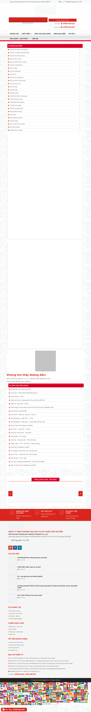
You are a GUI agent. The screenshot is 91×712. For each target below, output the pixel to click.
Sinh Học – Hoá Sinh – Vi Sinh (20, 429)
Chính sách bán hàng (16, 642)
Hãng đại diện (60, 34)
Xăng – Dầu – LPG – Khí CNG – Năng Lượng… (25, 443)
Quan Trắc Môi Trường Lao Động (22, 425)
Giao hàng (13, 629)
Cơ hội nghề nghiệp (16, 618)
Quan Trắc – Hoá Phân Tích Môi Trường (24, 454)
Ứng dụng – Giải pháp (19, 39)
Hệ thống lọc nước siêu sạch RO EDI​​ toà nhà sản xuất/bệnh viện (32, 407)
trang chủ (26, 378)
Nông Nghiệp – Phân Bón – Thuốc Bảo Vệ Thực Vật (28, 422)
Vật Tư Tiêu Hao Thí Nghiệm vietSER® (23, 465)
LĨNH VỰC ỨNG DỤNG (42, 34)
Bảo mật (12, 634)
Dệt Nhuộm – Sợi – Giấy (18, 458)
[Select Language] (22, 693)
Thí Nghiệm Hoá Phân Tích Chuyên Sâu (24, 451)
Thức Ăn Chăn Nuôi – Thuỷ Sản (21, 432)
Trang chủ (14, 34)
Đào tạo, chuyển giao (16, 632)
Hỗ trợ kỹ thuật (14, 647)
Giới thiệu (27, 34)
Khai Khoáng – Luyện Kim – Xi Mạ (22, 418)
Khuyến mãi (13, 650)
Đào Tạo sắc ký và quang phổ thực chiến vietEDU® (28, 400)
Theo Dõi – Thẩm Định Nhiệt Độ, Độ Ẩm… (24, 393)
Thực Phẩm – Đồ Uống (18, 436)
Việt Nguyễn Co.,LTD (20, 540)
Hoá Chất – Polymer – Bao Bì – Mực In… (24, 414)
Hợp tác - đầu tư (15, 616)
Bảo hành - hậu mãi (16, 626)
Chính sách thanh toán (17, 645)
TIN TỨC (72, 34)
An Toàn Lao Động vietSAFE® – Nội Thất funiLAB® (27, 461)
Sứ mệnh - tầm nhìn (16, 613)
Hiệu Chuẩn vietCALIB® (19, 411)
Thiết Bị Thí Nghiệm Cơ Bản (20, 447)
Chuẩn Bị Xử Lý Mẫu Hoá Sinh (21, 389)
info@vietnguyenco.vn (72, 1)
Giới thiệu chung (15, 611)
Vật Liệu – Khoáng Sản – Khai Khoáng (23, 440)
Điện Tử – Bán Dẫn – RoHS (19, 404)
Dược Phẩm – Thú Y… (18, 396)
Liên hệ (35, 39)
